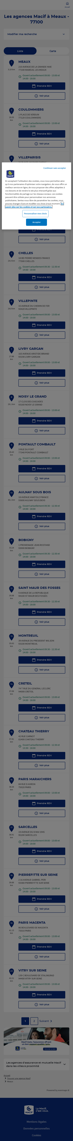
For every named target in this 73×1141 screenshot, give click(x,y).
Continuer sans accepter (54, 168)
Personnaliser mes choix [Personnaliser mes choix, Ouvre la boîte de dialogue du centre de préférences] (35, 213)
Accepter (37, 222)
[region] (36, 195)
